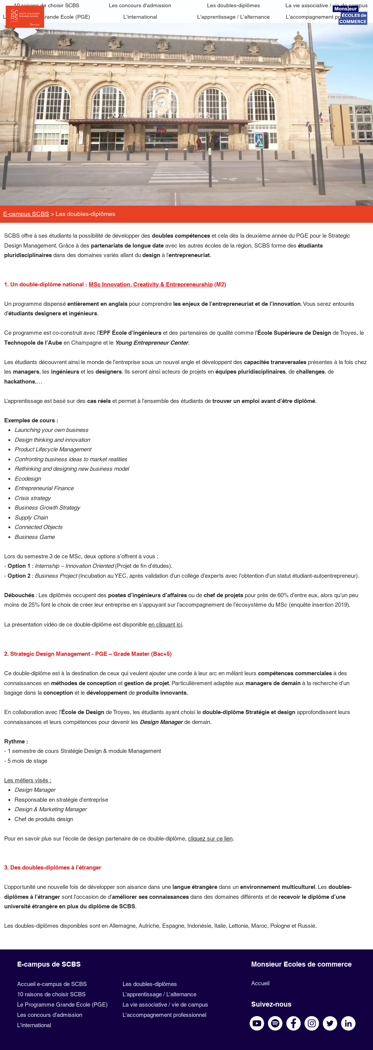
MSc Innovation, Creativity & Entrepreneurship (151, 284)
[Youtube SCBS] (257, 1023)
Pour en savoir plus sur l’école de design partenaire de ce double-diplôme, (96, 838)
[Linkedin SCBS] (348, 1023)
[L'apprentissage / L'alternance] (233, 17)
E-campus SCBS (26, 213)
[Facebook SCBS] (293, 1023)
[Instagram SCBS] (311, 1023)
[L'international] (140, 17)
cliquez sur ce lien (210, 838)
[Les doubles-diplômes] (233, 5)
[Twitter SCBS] (330, 1023)
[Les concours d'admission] (140, 5)
